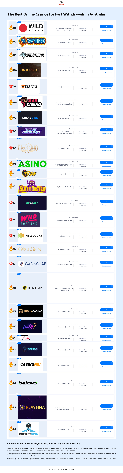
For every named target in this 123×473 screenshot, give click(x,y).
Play (105, 26)
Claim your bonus (106, 30)
